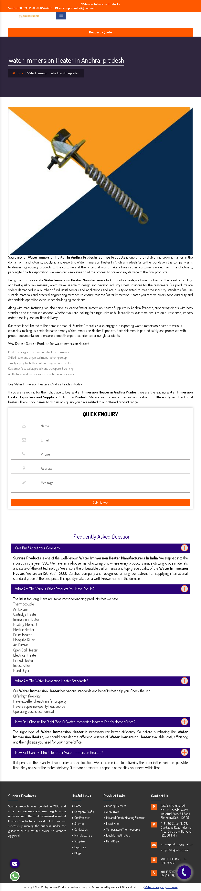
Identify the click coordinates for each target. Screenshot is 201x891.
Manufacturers (83, 835)
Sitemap (79, 824)
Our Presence (82, 818)
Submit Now (100, 502)
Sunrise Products (22, 795)
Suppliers (79, 841)
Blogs (77, 853)
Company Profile (84, 812)
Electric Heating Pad (118, 835)
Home (17, 73)
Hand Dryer (113, 841)
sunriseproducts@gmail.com (178, 844)
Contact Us (81, 829)
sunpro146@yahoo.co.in (175, 850)
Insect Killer (113, 824)
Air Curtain (112, 812)
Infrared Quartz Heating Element (125, 818)
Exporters (80, 847)
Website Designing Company (161, 887)
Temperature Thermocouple (123, 829)
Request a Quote (100, 32)
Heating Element (116, 806)
